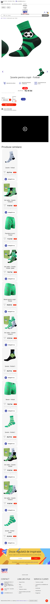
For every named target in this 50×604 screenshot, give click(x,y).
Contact (24, 4)
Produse (4, 18)
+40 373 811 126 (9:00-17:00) (8, 1)
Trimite (35, 558)
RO (9, 7)
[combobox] (6, 100)
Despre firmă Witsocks (6, 4)
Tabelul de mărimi (24, 99)
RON (3, 7)
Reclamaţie (37, 588)
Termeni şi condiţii (39, 582)
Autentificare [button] (38, 590)
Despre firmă (21, 582)
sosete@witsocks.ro (20, 1)
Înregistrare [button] (37, 593)
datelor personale (34, 562)
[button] (44, 12)
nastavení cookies (33, 600)
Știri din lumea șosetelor (17, 4)
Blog (20, 584)
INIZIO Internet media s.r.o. (22, 600)
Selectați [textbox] (5, 100)
